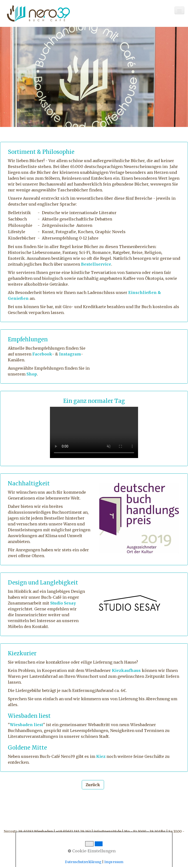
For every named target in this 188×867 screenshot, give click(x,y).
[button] (93, 784)
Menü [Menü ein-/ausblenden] (94, 847)
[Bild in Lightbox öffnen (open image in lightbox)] (130, 603)
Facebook (42, 354)
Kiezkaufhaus (126, 670)
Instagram (70, 354)
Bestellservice (96, 264)
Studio (56, 603)
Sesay (69, 603)
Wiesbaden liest (26, 724)
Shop (31, 374)
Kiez (101, 756)
